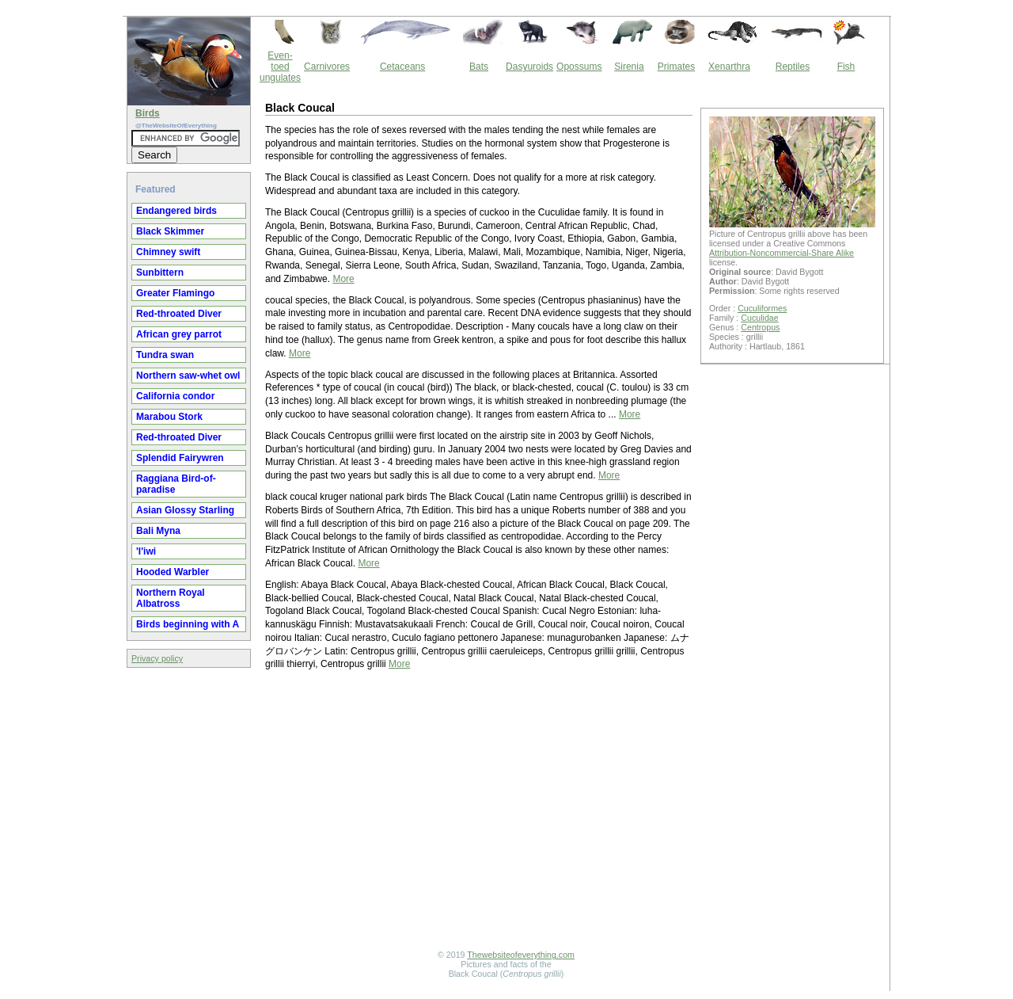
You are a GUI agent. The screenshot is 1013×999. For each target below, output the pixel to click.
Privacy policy (157, 658)
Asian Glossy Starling (185, 510)
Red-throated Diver (179, 313)
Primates (676, 66)
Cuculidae (759, 317)
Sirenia (628, 66)
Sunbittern (160, 272)
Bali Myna (158, 530)
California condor (175, 396)
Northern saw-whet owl (188, 375)
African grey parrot (179, 334)
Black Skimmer (170, 231)
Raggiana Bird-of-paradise (176, 484)
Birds (147, 113)
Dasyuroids (529, 66)
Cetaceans (402, 66)
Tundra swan (165, 354)
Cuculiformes (762, 308)
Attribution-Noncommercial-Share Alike (781, 252)
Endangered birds (176, 210)
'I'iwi (146, 551)
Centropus (760, 327)
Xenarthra (729, 66)
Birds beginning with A (187, 624)
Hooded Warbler (172, 572)
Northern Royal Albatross (170, 598)
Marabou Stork (169, 416)
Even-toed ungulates (280, 66)
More (343, 278)
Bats (478, 66)
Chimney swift (168, 251)
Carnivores (327, 66)
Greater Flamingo (175, 293)
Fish (846, 66)
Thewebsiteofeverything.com (521, 954)
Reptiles (793, 66)
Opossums (578, 66)
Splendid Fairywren (180, 457)
